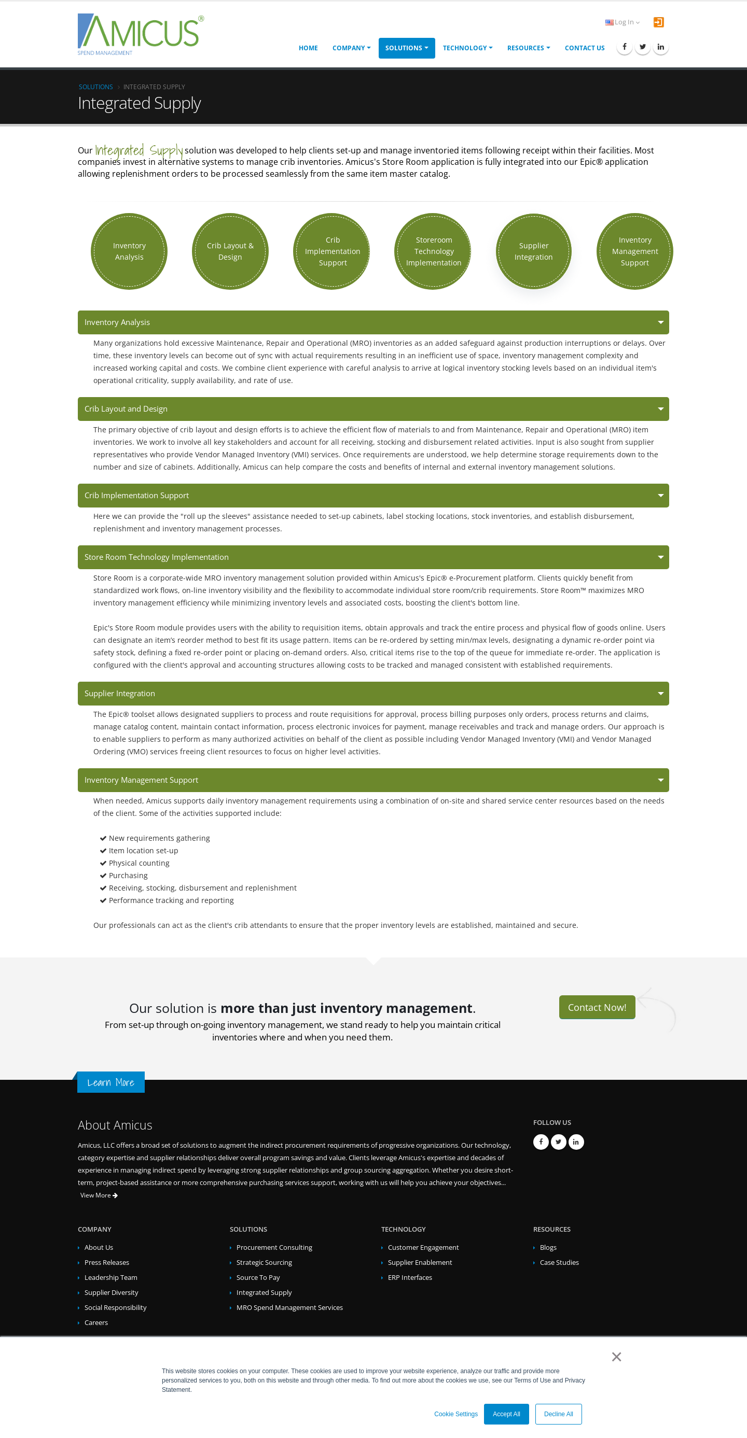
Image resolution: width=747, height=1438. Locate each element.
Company (349, 48)
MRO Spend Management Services (290, 1307)
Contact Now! (597, 1007)
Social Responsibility (116, 1307)
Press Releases (107, 1262)
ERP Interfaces (410, 1277)
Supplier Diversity (112, 1292)
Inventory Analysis (117, 322)
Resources (525, 48)
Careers (96, 1322)
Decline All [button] (558, 1414)
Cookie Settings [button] (456, 1414)
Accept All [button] (506, 1414)
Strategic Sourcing (264, 1262)
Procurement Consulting (274, 1247)
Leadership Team (111, 1277)
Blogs (548, 1247)
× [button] (614, 1356)
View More (99, 1195)
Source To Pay (258, 1277)
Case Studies (559, 1262)
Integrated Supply (264, 1292)
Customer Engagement (423, 1247)
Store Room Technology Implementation (157, 557)
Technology (465, 48)
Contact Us (585, 48)
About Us (99, 1247)
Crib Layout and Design (126, 408)
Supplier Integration (120, 693)
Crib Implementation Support (137, 495)
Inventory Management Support (141, 779)
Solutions (403, 48)
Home (308, 48)
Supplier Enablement (420, 1262)
